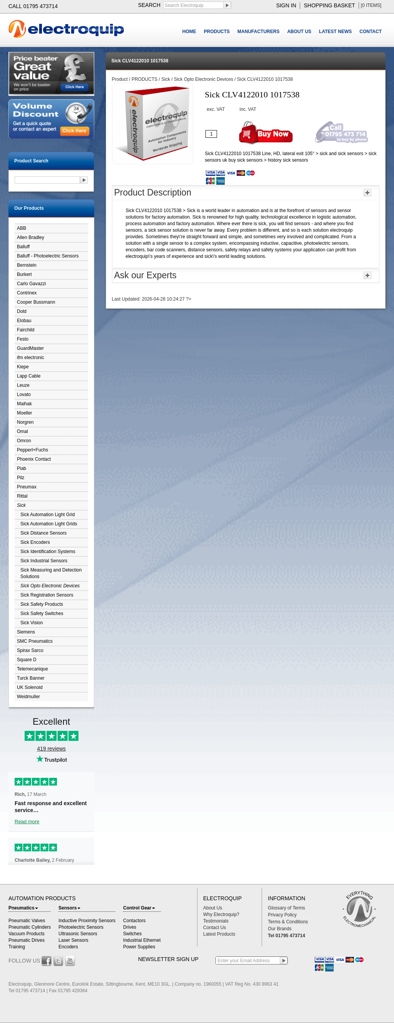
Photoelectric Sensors (81, 927)
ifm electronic (30, 357)
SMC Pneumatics (35, 641)
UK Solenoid (30, 687)
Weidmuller (28, 696)
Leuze (23, 385)
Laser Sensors (73, 940)
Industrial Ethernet (141, 940)
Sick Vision (31, 622)
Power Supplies (139, 946)
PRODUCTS (217, 31)
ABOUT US (299, 31)
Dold (22, 311)
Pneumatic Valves (26, 920)
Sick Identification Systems (47, 551)
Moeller (24, 413)
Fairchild (25, 330)
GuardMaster (30, 348)
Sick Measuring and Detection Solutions (51, 573)
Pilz (20, 477)
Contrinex (27, 293)
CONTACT (370, 31)
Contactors (134, 920)
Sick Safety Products (41, 604)
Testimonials (216, 921)
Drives (129, 927)
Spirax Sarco (30, 650)
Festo (22, 339)
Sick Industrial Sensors (43, 560)
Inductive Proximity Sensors (86, 920)
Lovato (24, 394)
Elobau (24, 320)
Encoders (68, 946)
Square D (27, 659)
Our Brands (279, 928)
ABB (21, 228)
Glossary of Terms (286, 908)
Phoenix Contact (34, 459)
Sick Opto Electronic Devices (50, 585)
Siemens (26, 632)
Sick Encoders (35, 542)
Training (16, 946)
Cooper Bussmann (36, 302)
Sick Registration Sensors (46, 595)
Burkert (24, 274)
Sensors (69, 908)
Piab (21, 468)
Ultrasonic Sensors (77, 933)
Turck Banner (31, 678)
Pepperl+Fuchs (32, 450)
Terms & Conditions (288, 921)
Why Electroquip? (221, 914)
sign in (286, 5)
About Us (212, 908)
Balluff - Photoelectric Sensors (48, 256)
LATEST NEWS (335, 31)
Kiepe (23, 366)
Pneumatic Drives (26, 940)
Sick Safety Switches (41, 613)
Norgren (25, 422)
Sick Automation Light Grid (47, 514)
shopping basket (329, 5)
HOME (189, 31)
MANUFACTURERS (258, 31)
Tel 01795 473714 (286, 935)
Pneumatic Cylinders (29, 927)
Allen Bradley (30, 237)
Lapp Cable (28, 376)
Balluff (23, 246)
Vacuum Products (26, 933)
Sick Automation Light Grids (48, 524)
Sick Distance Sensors (43, 533)
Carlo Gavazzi (31, 283)
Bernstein (27, 265)
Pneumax (27, 487)
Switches (132, 933)
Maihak (24, 403)
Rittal (22, 496)
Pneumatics (23, 908)
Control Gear (139, 908)
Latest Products (219, 934)
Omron (24, 440)
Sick (21, 505)
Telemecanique (32, 669)
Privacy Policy (282, 915)
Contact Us (214, 927)
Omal (22, 431)
